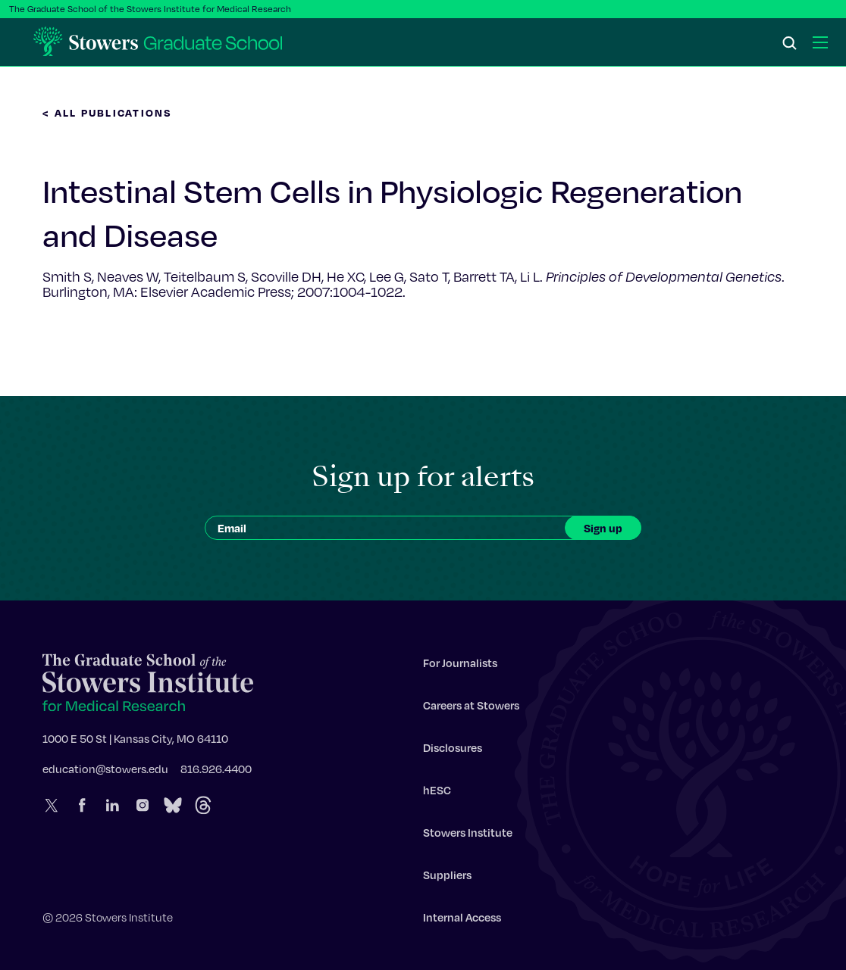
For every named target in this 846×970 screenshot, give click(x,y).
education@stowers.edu (105, 772)
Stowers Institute (467, 836)
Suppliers (447, 878)
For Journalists (460, 666)
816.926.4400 (216, 772)
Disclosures (452, 751)
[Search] (790, 44)
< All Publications (107, 112)
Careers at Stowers (471, 709)
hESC (437, 793)
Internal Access (462, 921)
